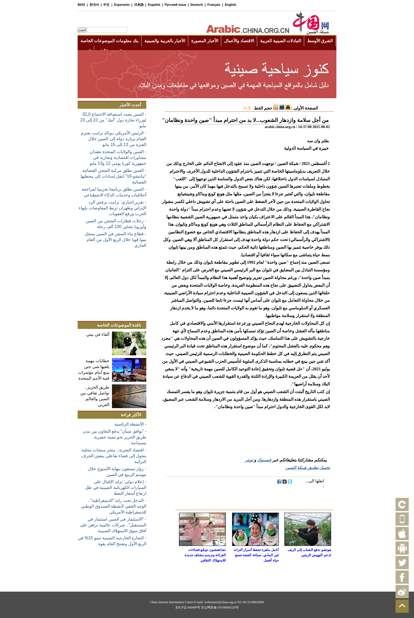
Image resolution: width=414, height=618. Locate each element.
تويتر (249, 460)
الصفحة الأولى (305, 108)
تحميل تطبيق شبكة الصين (307, 467)
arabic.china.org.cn (280, 127)
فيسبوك (264, 460)
